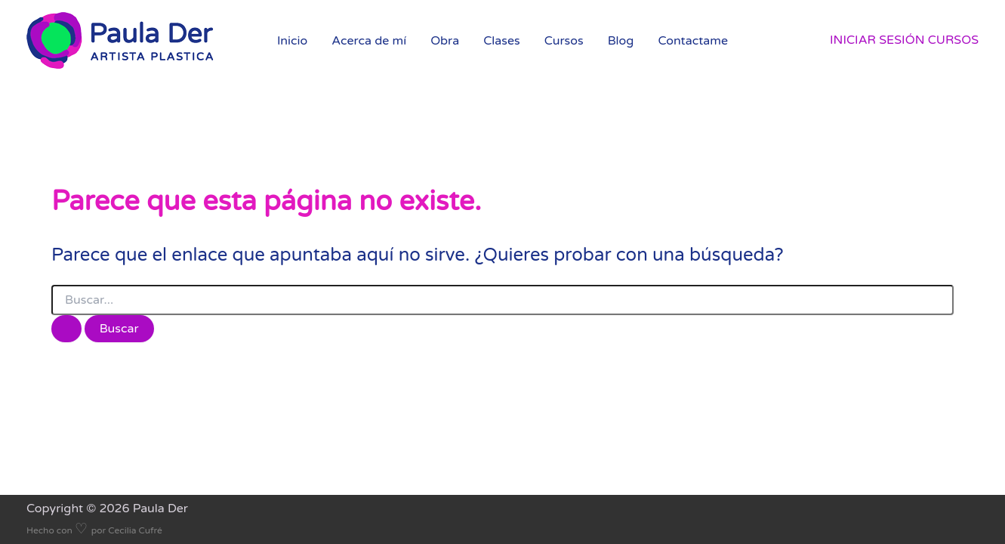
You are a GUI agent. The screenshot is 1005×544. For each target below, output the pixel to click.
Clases (501, 40)
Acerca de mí (368, 40)
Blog (621, 40)
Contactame (693, 40)
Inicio (292, 40)
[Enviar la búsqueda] (66, 328)
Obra (444, 40)
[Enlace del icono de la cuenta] (904, 40)
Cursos (564, 40)
